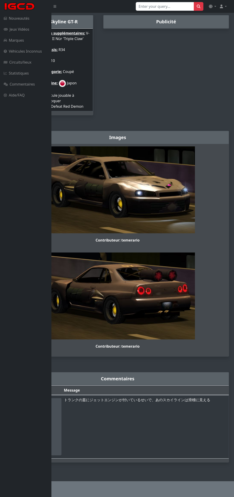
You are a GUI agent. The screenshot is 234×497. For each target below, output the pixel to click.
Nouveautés (16, 18)
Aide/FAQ (14, 95)
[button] (212, 6)
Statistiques (16, 73)
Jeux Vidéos (16, 29)
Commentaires (19, 84)
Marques (14, 40)
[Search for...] (165, 6)
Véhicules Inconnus (23, 51)
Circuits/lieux (17, 62)
